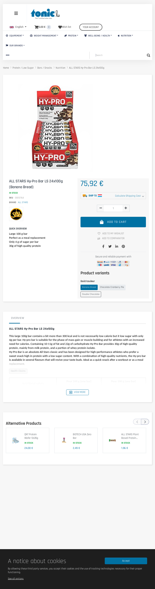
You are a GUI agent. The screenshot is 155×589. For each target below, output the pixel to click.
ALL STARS (23, 202)
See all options (16, 578)
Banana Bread (89, 287)
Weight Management (43, 35)
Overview (17, 318)
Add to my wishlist (112, 233)
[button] (18, 27)
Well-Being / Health (97, 35)
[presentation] (137, 422)
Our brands (14, 45)
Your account (91, 27)
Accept (126, 561)
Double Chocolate (90, 294)
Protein (70, 35)
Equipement (14, 35)
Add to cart (113, 222)
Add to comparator (113, 238)
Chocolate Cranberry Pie (112, 287)
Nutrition (124, 35)
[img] (100, 208)
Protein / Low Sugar (23, 67)
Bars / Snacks (44, 67)
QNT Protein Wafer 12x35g (31, 436)
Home (6, 67)
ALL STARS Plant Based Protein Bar (130, 438)
